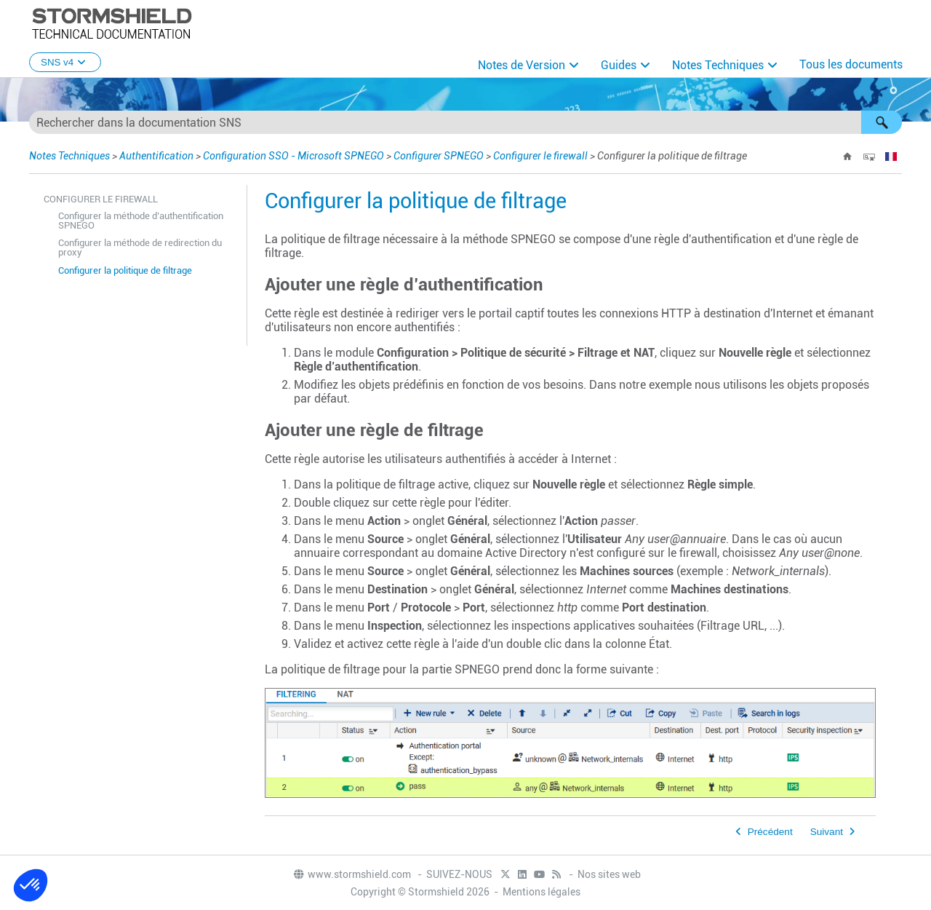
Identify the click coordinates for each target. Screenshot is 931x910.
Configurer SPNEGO (438, 156)
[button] (881, 122)
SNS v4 (65, 62)
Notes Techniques (718, 65)
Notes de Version (521, 65)
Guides (618, 65)
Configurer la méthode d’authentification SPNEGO (140, 220)
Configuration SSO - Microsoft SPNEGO (293, 156)
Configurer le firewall (540, 156)
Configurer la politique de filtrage (125, 270)
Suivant (826, 831)
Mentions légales (541, 892)
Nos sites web (609, 874)
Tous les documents (851, 64)
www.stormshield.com (351, 874)
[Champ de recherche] (465, 122)
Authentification (156, 156)
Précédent (770, 831)
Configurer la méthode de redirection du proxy (140, 247)
